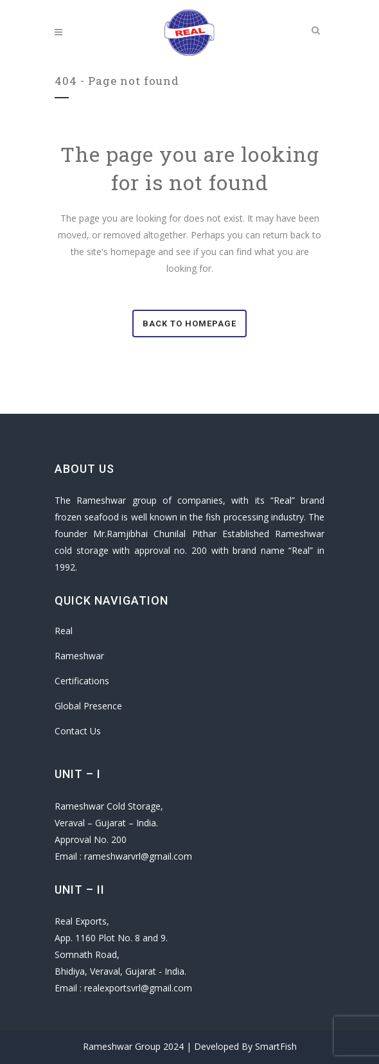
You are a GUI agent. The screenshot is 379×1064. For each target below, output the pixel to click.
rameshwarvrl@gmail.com (138, 856)
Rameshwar (79, 656)
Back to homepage (189, 323)
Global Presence (88, 706)
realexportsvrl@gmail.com (138, 988)
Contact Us (78, 731)
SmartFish (276, 1046)
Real (64, 631)
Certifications (82, 681)
